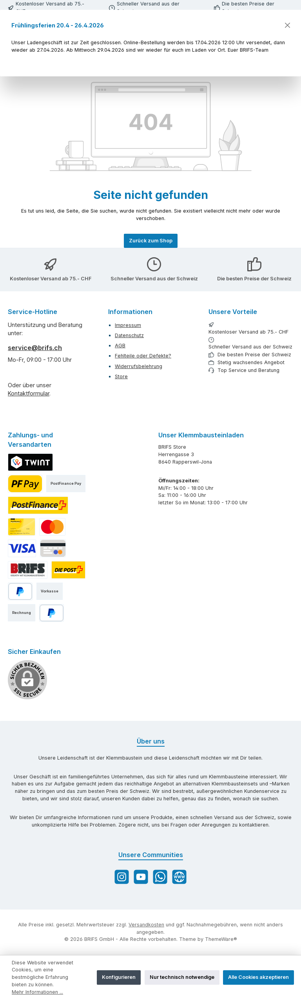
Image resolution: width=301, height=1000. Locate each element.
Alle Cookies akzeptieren (258, 977)
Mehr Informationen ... (37, 992)
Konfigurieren (119, 977)
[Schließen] (287, 25)
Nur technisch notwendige (182, 977)
